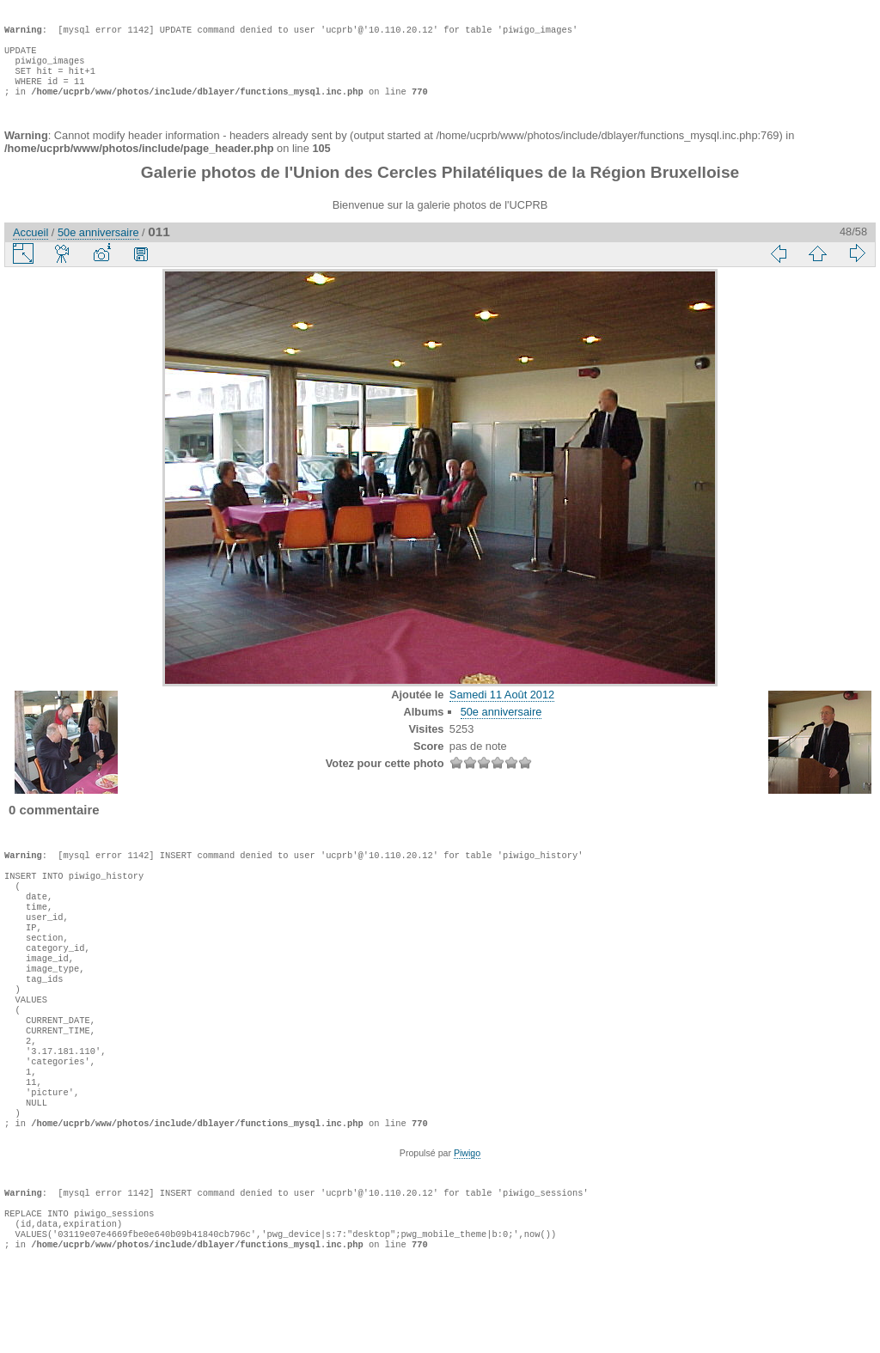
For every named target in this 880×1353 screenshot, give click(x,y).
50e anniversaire (98, 249)
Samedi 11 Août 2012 (501, 711)
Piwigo (467, 1221)
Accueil (30, 249)
